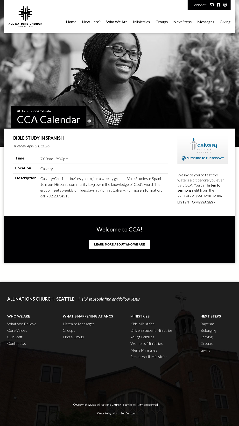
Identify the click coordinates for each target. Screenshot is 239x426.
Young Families (142, 336)
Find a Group (73, 336)
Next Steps (182, 21)
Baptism (207, 323)
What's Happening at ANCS (88, 316)
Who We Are (116, 21)
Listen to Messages (79, 323)
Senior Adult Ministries (148, 356)
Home (71, 21)
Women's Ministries (146, 343)
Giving (225, 21)
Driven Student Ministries (151, 330)
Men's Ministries (143, 350)
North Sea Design (123, 413)
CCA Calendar (42, 111)
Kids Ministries (142, 323)
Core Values (17, 330)
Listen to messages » (196, 202)
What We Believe (21, 323)
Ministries (141, 21)
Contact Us (16, 343)
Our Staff (14, 336)
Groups (161, 21)
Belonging (208, 330)
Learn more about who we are (119, 244)
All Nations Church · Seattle (114, 404)
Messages (205, 21)
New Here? (91, 21)
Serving (206, 336)
